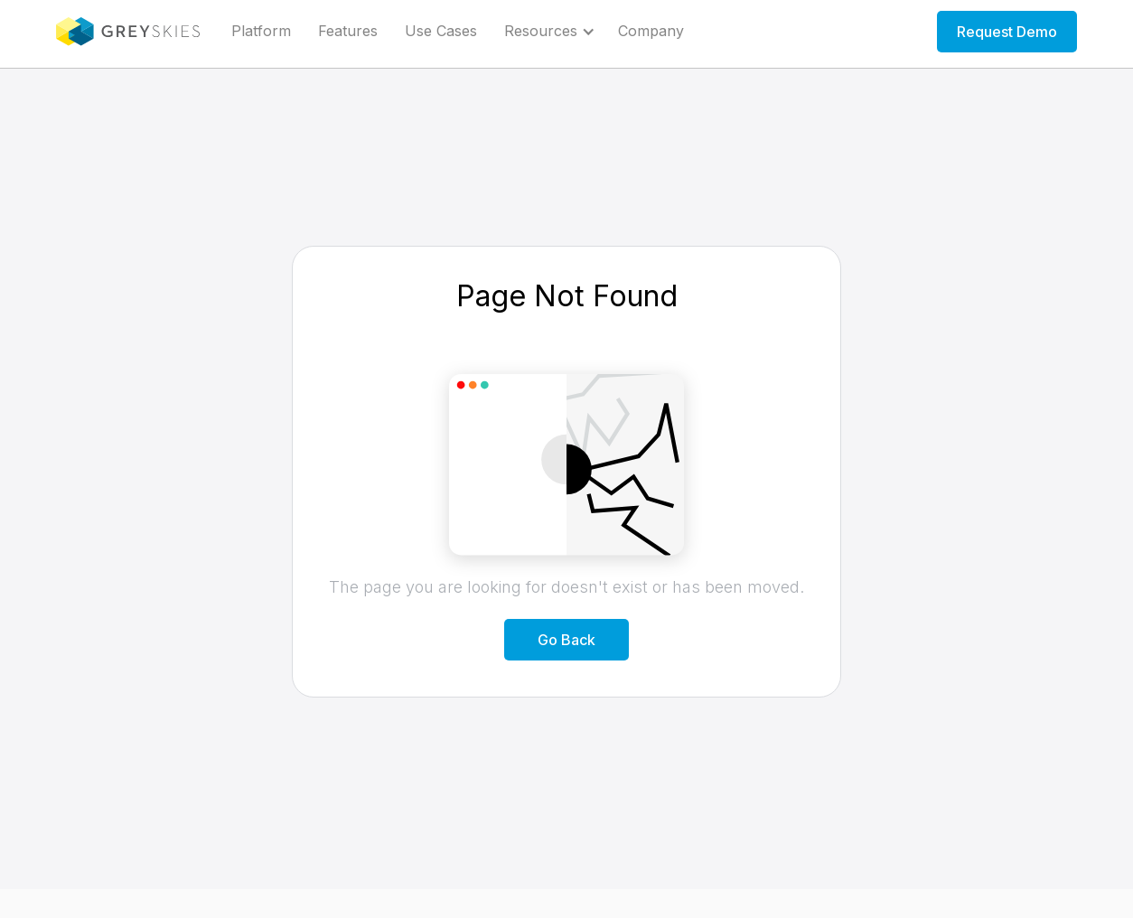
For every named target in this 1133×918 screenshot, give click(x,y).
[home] (128, 31)
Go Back (566, 640)
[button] (547, 31)
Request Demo (1007, 32)
